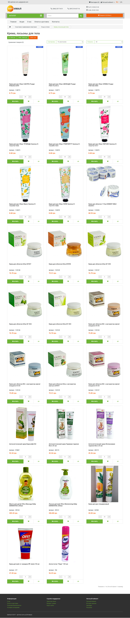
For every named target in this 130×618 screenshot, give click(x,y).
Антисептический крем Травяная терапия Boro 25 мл (64, 445)
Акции (22, 22)
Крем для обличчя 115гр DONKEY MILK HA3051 (102, 205)
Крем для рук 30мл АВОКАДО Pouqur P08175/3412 (62, 85)
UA (121, 2)
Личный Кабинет (91, 601)
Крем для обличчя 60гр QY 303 (60, 324)
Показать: (90, 42)
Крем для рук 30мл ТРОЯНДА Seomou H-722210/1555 (24, 145)
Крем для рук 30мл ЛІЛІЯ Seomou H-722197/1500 (62, 205)
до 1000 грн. (12, 38)
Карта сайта (50, 605)
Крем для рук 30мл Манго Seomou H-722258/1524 (22, 205)
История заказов (91, 603)
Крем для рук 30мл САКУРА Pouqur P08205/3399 (22, 85)
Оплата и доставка (41, 22)
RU (117, 2)
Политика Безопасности (14, 605)
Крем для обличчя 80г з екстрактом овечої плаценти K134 (24, 385)
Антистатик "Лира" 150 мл (58, 564)
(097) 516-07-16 (74, 8)
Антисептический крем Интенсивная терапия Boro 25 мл (101, 445)
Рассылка (89, 607)
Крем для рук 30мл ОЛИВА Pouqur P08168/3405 (100, 85)
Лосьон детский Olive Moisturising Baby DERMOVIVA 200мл (63, 505)
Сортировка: (51, 42)
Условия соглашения (13, 607)
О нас (29, 22)
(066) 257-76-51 (57, 8)
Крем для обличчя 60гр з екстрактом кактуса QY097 (62, 385)
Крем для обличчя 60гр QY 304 (20, 324)
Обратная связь (51, 601)
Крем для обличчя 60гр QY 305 (99, 264)
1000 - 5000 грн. (23, 38)
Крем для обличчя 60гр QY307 (20, 264)
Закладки (89, 605)
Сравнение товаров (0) (16, 42)
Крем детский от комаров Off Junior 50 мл (24, 564)
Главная (13, 22)
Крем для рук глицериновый (98, 504)
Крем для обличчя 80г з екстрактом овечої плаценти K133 (103, 385)
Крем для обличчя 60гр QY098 (60, 264)
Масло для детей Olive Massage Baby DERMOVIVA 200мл (22, 505)
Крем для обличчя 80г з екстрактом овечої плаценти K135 (103, 325)
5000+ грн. (34, 38)
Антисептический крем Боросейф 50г (22, 444)
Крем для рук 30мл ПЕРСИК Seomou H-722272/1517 (102, 145)
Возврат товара (51, 603)
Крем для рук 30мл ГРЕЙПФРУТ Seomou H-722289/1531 (64, 145)
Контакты (56, 22)
